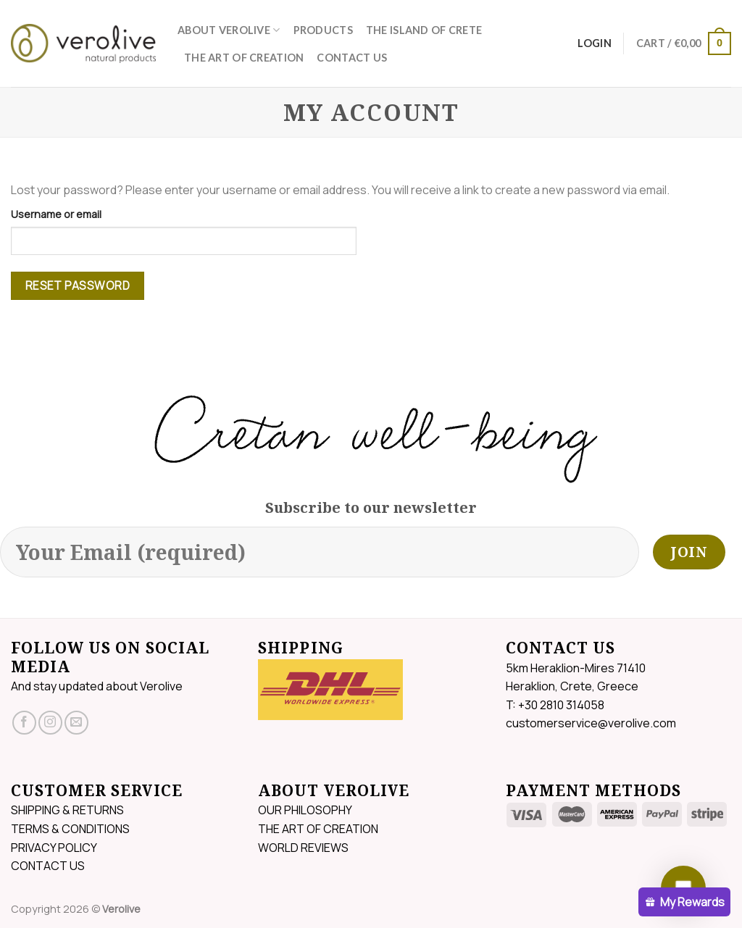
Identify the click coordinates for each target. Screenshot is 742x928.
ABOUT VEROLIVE (229, 30)
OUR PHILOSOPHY (305, 810)
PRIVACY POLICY (54, 848)
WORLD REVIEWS (303, 848)
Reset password (77, 285)
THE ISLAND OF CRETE (424, 30)
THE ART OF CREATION (244, 57)
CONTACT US (352, 57)
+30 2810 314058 (561, 705)
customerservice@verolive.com (591, 723)
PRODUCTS (323, 30)
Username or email (56, 214)
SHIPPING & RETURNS (67, 810)
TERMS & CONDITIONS (70, 829)
